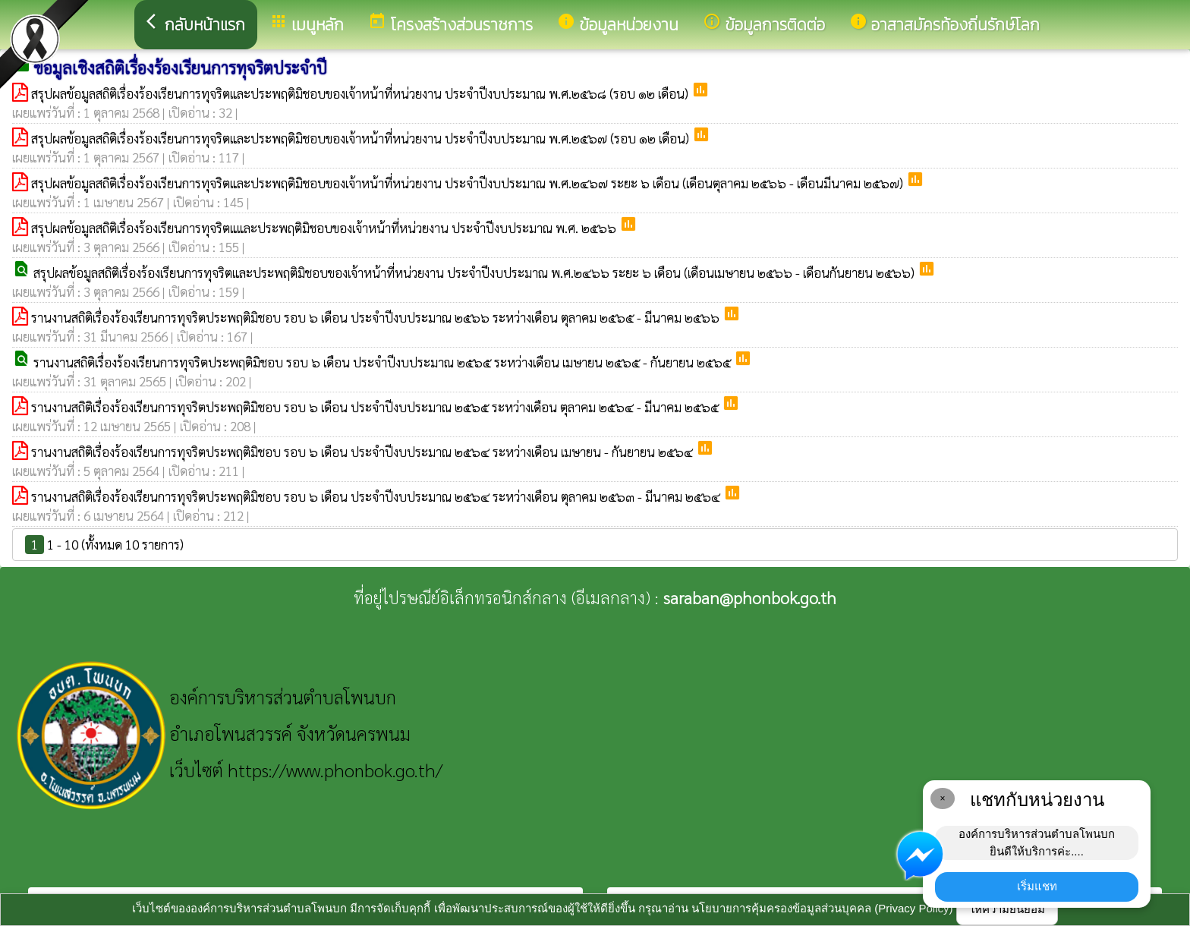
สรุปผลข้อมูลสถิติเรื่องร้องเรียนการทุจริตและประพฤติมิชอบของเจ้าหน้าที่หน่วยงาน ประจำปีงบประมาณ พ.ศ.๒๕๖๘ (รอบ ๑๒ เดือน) (361, 93)
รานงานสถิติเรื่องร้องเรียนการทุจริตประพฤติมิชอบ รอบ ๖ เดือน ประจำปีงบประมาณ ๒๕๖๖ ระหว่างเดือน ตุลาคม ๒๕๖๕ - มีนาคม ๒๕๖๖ (376, 317)
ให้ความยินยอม (1007, 908)
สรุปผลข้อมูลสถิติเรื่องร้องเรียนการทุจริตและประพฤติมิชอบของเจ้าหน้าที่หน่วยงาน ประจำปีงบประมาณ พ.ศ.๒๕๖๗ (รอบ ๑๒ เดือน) (361, 138)
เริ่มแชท (1037, 886)
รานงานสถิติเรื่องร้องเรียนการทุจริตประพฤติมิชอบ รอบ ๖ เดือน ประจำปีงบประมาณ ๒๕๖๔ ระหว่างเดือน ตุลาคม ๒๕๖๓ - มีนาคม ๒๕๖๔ (377, 496)
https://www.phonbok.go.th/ (335, 769)
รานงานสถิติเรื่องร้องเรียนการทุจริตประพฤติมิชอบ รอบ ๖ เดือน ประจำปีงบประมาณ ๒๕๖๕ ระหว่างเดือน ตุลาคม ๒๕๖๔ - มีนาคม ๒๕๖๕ (376, 406)
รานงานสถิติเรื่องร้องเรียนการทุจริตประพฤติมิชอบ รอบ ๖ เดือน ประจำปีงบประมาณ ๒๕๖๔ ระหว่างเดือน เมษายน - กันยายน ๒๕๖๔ (363, 451)
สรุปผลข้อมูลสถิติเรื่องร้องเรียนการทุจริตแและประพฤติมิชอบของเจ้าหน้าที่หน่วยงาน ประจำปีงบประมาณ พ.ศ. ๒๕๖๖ (325, 227)
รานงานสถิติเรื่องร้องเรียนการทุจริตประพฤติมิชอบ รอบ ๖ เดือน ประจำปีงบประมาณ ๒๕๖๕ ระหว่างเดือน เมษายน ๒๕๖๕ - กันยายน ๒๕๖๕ (383, 362)
